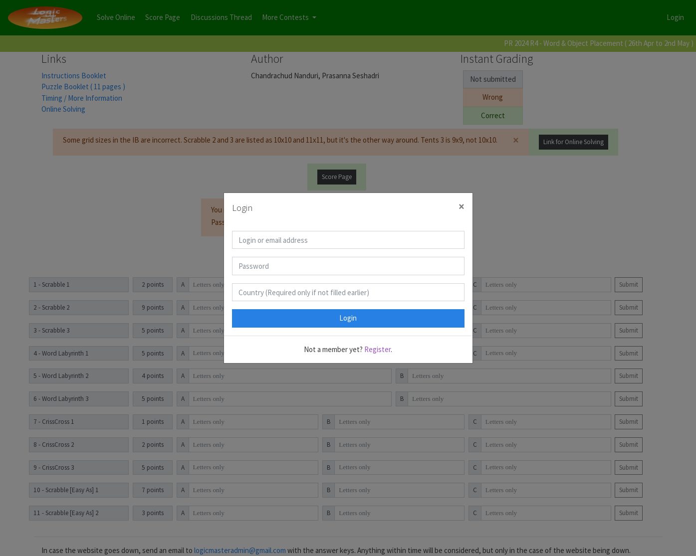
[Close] (461, 206)
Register (377, 349)
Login (348, 318)
